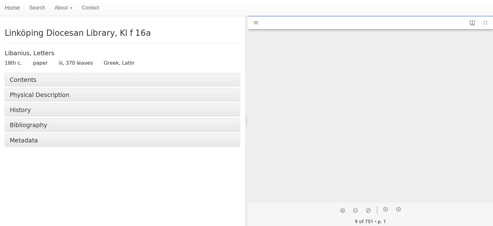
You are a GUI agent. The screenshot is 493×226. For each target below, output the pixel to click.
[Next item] (398, 209)
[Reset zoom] (368, 210)
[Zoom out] (355, 210)
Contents (23, 79)
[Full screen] (485, 22)
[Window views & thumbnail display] (472, 22)
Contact (90, 7)
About (63, 7)
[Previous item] (385, 209)
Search (37, 7)
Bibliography (28, 124)
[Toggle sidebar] (255, 22)
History (20, 109)
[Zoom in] (342, 210)
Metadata (24, 140)
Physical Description (39, 94)
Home (12, 8)
